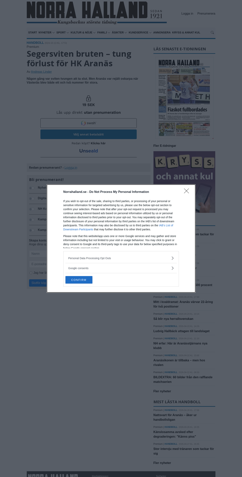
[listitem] (121, 258)
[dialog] (121, 239)
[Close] (187, 192)
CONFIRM (83, 279)
